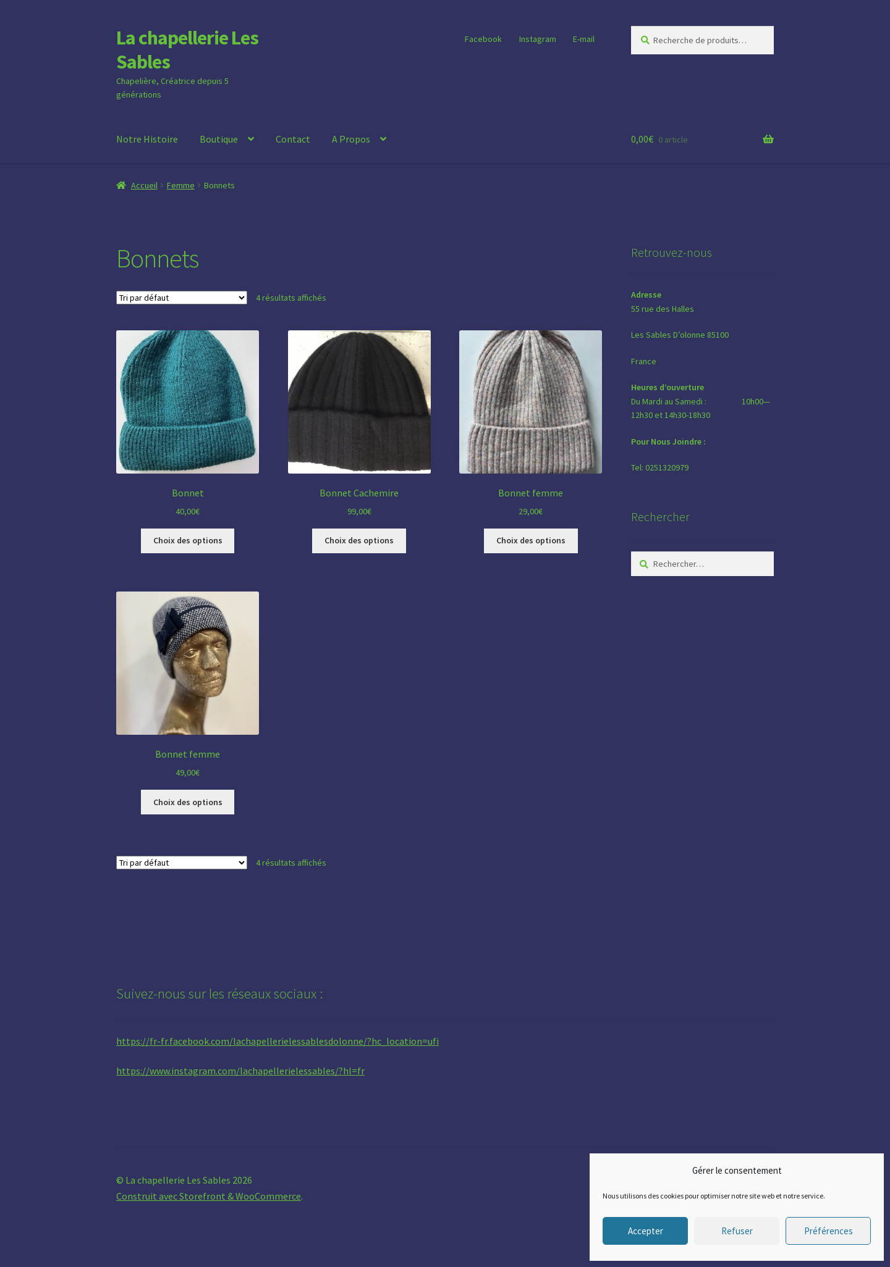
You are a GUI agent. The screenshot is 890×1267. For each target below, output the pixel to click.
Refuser (737, 1231)
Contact (293, 139)
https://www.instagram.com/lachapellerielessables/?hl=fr (240, 1070)
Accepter (645, 1231)
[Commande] (181, 297)
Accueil (144, 185)
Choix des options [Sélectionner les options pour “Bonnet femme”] (531, 540)
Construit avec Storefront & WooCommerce (208, 1196)
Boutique (219, 139)
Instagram (537, 38)
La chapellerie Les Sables (187, 49)
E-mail (584, 38)
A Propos (351, 139)
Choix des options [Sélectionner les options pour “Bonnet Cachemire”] (359, 540)
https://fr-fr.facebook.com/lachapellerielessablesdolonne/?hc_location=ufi (277, 1041)
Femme (181, 185)
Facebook (483, 38)
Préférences (828, 1231)
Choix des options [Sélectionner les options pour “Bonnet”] (187, 540)
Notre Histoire (147, 139)
